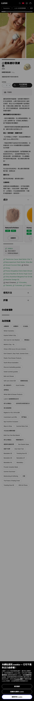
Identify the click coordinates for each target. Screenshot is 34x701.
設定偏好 (17, 686)
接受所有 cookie (17, 697)
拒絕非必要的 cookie (17, 692)
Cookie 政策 (18, 679)
